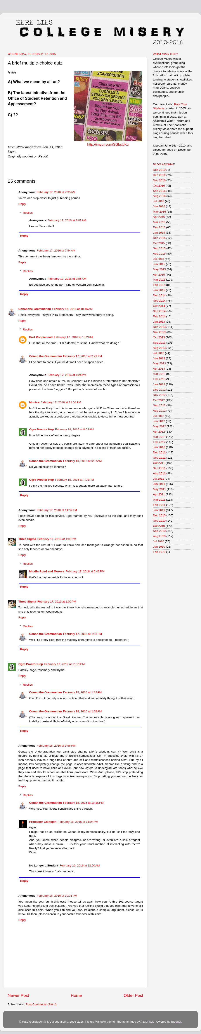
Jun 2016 (159, 206)
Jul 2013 (158, 353)
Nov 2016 (159, 180)
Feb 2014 (159, 316)
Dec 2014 (159, 295)
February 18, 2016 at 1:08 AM (82, 711)
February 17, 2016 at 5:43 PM (85, 571)
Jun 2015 (159, 264)
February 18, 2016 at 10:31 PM (57, 895)
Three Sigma (27, 539)
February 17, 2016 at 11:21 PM (64, 664)
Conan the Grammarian (34, 309)
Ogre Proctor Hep (41, 429)
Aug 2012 (159, 410)
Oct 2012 (159, 400)
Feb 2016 (159, 227)
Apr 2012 (159, 431)
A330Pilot (146, 1021)
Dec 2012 (159, 389)
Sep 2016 (159, 190)
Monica (34, 402)
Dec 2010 (159, 515)
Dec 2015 (159, 237)
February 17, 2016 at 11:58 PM (61, 402)
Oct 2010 (159, 525)
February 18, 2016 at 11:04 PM (78, 821)
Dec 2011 (159, 452)
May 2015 (159, 269)
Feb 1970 (159, 552)
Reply (22, 204)
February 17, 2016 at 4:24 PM (67, 375)
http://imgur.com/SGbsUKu (107, 144)
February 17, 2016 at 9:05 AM (67, 278)
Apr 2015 (159, 274)
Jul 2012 (158, 415)
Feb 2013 (159, 379)
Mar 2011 (159, 499)
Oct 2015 (159, 243)
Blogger (176, 1021)
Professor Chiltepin (43, 821)
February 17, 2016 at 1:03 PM (82, 634)
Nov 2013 (159, 332)
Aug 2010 (159, 536)
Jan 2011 (159, 510)
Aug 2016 (159, 195)
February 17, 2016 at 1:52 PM (73, 337)
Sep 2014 (159, 311)
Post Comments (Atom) (41, 1004)
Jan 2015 (159, 290)
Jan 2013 (159, 384)
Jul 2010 (158, 541)
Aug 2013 (159, 347)
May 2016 (159, 211)
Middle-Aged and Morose (46, 571)
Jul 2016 (158, 201)
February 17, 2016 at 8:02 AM (67, 220)
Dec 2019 (159, 169)
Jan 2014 (159, 321)
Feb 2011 (159, 505)
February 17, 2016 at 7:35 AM (56, 192)
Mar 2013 (159, 374)
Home (76, 995)
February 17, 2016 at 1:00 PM (56, 539)
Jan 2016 (159, 232)
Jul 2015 (158, 258)
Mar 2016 (159, 222)
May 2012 (159, 426)
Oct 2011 (159, 463)
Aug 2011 (159, 473)
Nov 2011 (159, 457)
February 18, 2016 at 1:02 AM (82, 692)
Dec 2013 (159, 326)
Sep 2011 (159, 468)
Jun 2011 (159, 484)
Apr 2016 (159, 216)
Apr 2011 (159, 494)
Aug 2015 (159, 253)
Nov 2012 (159, 394)
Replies (28, 212)
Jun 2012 (159, 421)
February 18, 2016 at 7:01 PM (74, 479)
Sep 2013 (159, 342)
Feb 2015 (159, 284)
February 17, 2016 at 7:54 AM (56, 250)
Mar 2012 (159, 436)
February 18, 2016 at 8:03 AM (74, 429)
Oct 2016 (159, 185)
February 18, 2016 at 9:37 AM (82, 461)
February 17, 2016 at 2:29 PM (82, 356)
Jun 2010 (159, 546)
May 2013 (159, 363)
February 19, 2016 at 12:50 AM (79, 865)
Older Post (133, 995)
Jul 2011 (158, 478)
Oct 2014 (159, 305)
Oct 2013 (159, 337)
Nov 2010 (159, 520)
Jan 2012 (159, 447)
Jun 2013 (159, 358)
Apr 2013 (159, 368)
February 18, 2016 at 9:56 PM (56, 745)
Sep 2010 (159, 531)
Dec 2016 (159, 175)
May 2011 (159, 489)
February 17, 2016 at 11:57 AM (57, 510)
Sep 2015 (159, 248)
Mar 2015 (159, 279)
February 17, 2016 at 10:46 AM (72, 309)
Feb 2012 (159, 442)
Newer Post (18, 995)
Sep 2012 (159, 405)
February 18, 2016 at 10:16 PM (83, 802)
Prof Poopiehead (41, 337)
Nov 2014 (159, 300)
